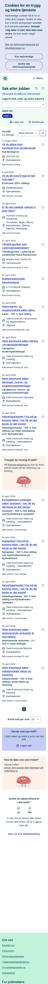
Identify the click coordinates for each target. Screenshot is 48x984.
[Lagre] (43, 145)
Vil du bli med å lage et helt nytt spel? (18, 177)
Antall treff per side (18, 719)
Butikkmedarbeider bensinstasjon (13, 280)
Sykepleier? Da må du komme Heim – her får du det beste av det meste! (19, 544)
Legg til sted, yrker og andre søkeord (23, 98)
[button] (36, 88)
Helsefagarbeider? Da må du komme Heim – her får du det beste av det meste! (19, 420)
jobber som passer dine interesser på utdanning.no (23, 769)
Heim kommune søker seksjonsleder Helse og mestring (16, 671)
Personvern (8, 951)
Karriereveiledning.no (19, 464)
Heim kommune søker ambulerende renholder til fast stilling (18, 633)
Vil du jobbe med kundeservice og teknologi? (19, 146)
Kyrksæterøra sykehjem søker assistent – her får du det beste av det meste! (18, 503)
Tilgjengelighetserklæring (15, 962)
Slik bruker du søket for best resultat (21, 93)
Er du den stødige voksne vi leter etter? (19, 209)
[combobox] (22, 104)
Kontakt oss (8, 945)
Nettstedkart (8, 973)
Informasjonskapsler (13, 956)
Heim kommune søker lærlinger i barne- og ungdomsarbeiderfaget (16, 382)
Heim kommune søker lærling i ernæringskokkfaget (20, 342)
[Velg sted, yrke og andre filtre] (43, 133)
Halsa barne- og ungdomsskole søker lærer (18, 308)
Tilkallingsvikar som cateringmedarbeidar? (15, 246)
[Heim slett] (7, 116)
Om (14, 967)
